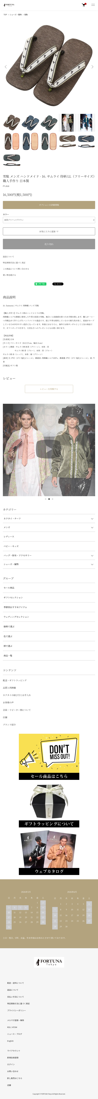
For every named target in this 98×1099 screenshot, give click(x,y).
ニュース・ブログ (14, 1034)
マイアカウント (13, 1050)
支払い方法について (15, 996)
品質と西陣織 (9, 687)
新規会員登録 (12, 1057)
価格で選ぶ (9, 626)
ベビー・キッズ (11, 546)
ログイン (11, 1064)
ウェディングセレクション (16, 616)
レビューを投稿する (49, 388)
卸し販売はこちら (14, 1078)
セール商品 (9, 587)
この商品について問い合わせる (16, 268)
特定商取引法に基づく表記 (14, 262)
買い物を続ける (9, 275)
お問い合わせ (12, 1071)
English (10, 1040)
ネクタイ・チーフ (12, 518)
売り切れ (49, 244)
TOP (5, 14)
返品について (8, 256)
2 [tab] (49, 499)
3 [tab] (52, 499)
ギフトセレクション (13, 597)
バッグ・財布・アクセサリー (18, 555)
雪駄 (26, 14)
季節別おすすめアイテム (15, 607)
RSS (9, 1027)
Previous (6, 67)
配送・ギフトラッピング (14, 680)
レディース (9, 536)
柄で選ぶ (8, 645)
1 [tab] (45, 499)
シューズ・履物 (16, 14)
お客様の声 (8, 702)
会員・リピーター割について (17, 709)
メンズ (7, 527)
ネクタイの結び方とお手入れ (17, 695)
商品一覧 (8, 655)
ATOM (14, 1027)
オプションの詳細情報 (49, 204)
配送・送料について (15, 983)
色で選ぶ (8, 636)
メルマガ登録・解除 (15, 1020)
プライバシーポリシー (16, 1010)
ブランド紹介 (9, 724)
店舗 (5, 717)
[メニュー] (93, 5)
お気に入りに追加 (49, 231)
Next (92, 67)
